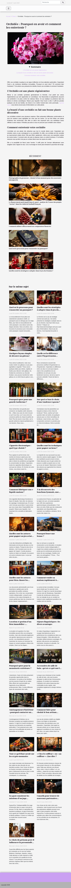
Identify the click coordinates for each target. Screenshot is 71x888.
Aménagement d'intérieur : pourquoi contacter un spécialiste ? (21, 712)
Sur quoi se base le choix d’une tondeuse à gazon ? (48, 400)
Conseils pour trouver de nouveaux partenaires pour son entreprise (48, 798)
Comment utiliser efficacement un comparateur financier (30, 226)
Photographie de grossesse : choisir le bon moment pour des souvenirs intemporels (35, 179)
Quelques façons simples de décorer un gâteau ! (20, 354)
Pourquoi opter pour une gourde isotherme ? (20, 400)
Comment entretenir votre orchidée (34, 75)
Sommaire (36, 67)
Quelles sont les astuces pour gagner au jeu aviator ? (21, 536)
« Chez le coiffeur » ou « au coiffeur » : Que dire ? (49, 755)
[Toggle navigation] (8, 8)
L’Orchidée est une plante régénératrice (35, 70)
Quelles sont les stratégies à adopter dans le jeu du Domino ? (31, 271)
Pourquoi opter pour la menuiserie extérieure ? (20, 667)
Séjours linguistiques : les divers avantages (48, 623)
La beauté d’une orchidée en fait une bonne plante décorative (34, 72)
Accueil (8, 16)
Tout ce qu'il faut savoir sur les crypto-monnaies (21, 755)
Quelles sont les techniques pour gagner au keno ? (49, 446)
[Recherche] (50, 2)
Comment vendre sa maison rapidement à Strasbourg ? (47, 580)
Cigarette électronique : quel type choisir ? (20, 446)
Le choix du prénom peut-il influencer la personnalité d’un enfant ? (21, 842)
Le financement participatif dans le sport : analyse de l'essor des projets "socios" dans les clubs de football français (35, 203)
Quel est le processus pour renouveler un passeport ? (28, 249)
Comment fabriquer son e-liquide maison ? (21, 490)
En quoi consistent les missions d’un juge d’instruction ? (19, 798)
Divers (14, 16)
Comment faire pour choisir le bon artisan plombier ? (46, 712)
